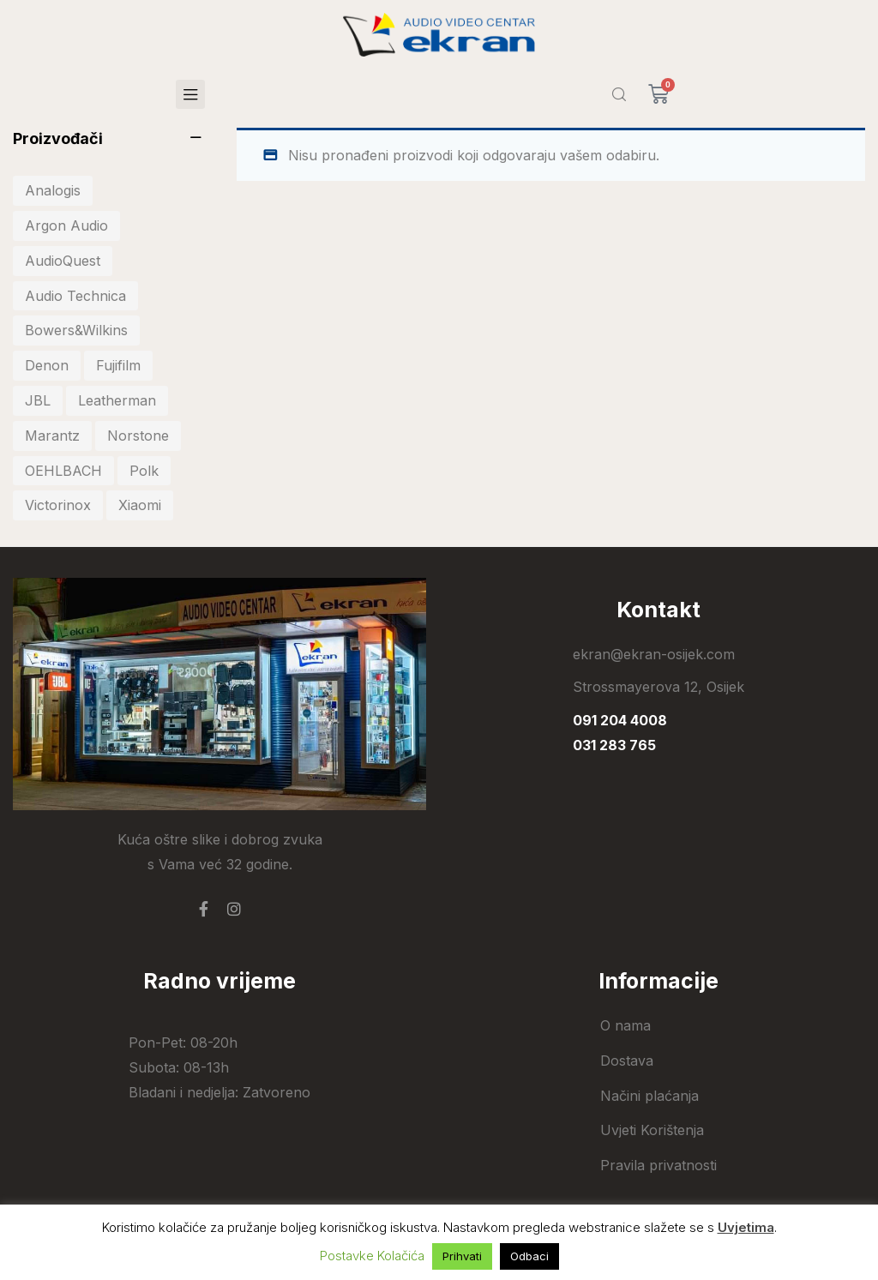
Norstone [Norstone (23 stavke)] (138, 435)
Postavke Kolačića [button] (372, 1255)
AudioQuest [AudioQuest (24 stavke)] (62, 260)
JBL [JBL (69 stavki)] (38, 400)
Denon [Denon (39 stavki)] (47, 365)
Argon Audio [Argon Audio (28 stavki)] (66, 225)
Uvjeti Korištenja (652, 1130)
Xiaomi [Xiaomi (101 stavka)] (139, 505)
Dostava (626, 1060)
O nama (625, 1025)
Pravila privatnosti (658, 1165)
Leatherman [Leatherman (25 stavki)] (117, 400)
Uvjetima (746, 1227)
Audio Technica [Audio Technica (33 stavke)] (75, 295)
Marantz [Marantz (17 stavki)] (52, 435)
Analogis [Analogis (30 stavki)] (53, 190)
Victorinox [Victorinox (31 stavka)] (58, 505)
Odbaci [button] (529, 1256)
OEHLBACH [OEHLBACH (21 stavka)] (63, 470)
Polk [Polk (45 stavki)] (144, 470)
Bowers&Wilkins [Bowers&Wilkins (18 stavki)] (76, 330)
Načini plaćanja (649, 1095)
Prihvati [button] (462, 1256)
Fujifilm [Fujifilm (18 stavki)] (118, 365)
